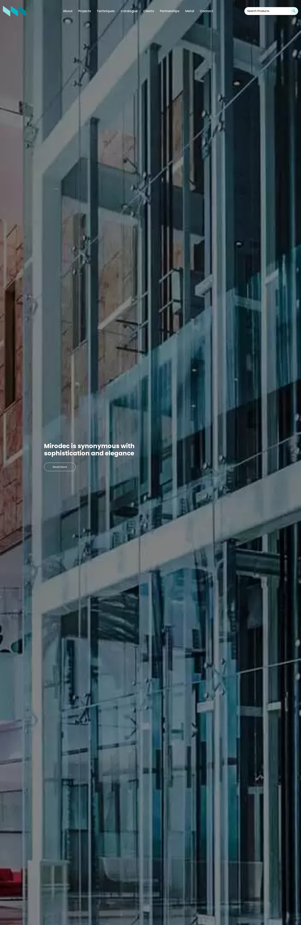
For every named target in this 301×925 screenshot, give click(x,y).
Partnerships (169, 11)
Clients (148, 11)
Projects (84, 11)
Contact (206, 11)
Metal (189, 11)
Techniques (106, 11)
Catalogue (129, 11)
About (68, 11)
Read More (60, 467)
